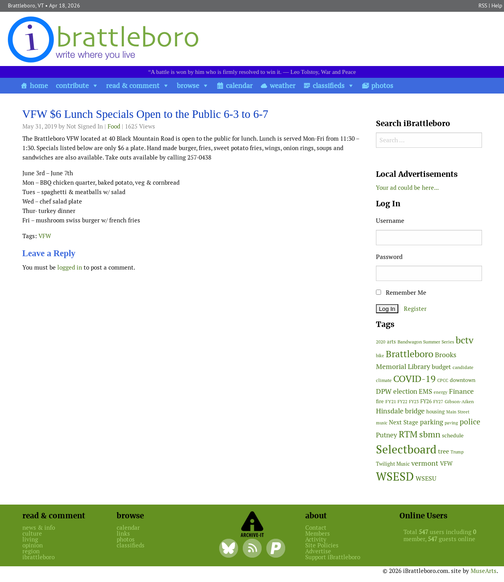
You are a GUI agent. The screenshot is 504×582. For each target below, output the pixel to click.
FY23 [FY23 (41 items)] (414, 401)
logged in (69, 267)
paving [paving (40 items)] (451, 423)
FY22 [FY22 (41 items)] (402, 401)
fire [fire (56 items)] (380, 401)
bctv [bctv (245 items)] (464, 340)
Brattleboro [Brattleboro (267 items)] (409, 354)
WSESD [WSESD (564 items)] (395, 476)
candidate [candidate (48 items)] (463, 367)
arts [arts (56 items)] (391, 341)
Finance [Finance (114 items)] (461, 391)
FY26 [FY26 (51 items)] (426, 401)
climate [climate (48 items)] (384, 380)
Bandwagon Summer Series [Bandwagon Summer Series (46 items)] (426, 342)
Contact (315, 528)
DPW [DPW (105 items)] (384, 391)
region (31, 551)
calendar (239, 85)
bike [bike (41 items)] (380, 355)
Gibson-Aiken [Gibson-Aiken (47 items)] (459, 401)
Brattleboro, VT (26, 5)
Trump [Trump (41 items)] (457, 452)
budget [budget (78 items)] (441, 367)
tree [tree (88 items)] (443, 451)
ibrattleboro (38, 557)
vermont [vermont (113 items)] (424, 463)
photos (382, 85)
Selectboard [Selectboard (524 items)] (406, 449)
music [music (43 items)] (381, 423)
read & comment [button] (132, 85)
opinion (32, 545)
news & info (38, 528)
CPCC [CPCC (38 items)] (442, 380)
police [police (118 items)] (470, 421)
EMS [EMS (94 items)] (425, 391)
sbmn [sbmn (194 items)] (429, 434)
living (30, 539)
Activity (315, 539)
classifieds (329, 85)
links (123, 533)
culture (32, 533)
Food (114, 126)
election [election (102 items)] (405, 391)
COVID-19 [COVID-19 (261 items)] (414, 379)
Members (317, 533)
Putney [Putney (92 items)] (386, 435)
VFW (44, 236)
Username (390, 221)
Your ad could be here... (407, 187)
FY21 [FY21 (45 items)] (390, 401)
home (39, 85)
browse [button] (188, 85)
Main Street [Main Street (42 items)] (457, 412)
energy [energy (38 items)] (440, 392)
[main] (193, 192)
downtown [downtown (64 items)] (462, 380)
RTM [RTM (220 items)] (408, 434)
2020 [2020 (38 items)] (380, 342)
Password (389, 257)
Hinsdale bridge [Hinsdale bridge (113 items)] (400, 410)
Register (415, 308)
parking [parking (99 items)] (431, 422)
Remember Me (401, 292)
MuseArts (484, 571)
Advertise (318, 551)
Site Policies (322, 545)
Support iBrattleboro (332, 557)
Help (496, 5)
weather (282, 85)
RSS (482, 5)
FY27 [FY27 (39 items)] (438, 401)
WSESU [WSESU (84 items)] (426, 478)
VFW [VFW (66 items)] (446, 463)
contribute (72, 85)
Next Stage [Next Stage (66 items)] (403, 422)
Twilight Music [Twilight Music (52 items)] (393, 464)
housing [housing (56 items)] (435, 411)
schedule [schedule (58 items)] (453, 435)
